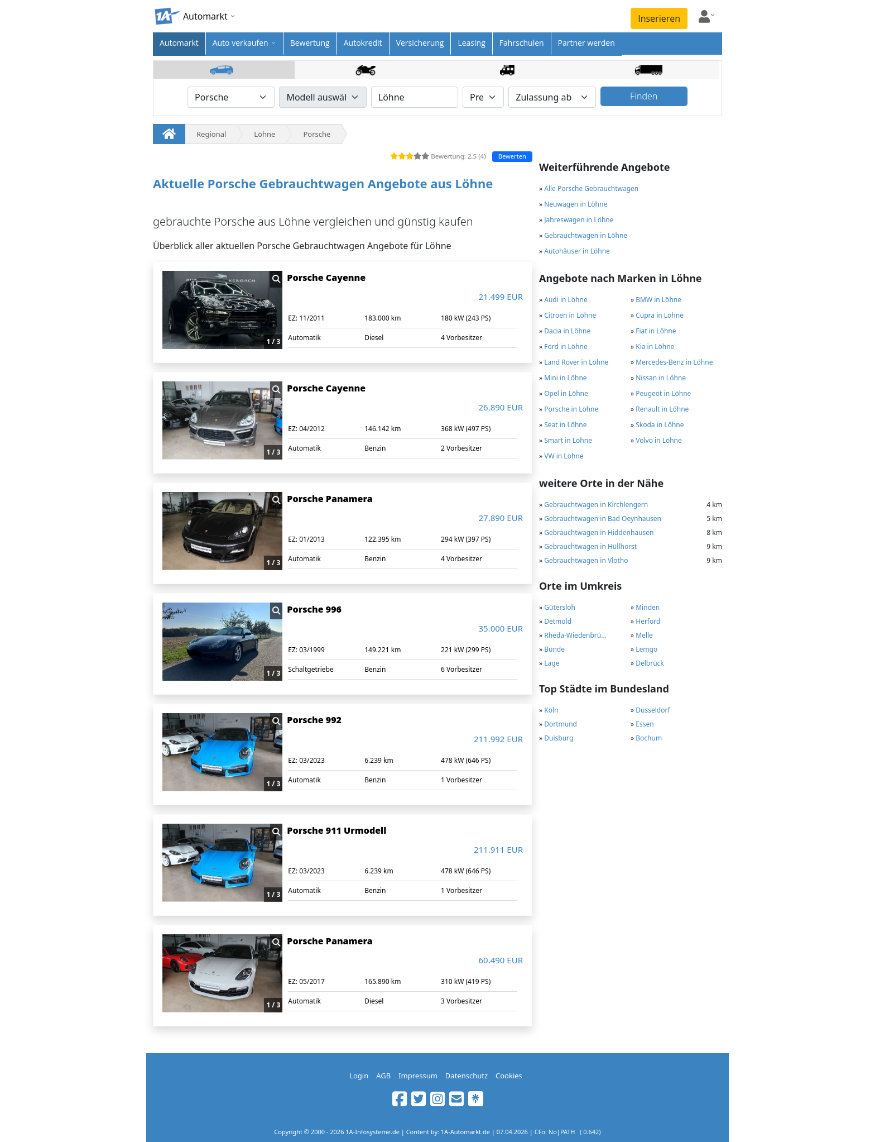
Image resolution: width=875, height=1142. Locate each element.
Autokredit (363, 42)
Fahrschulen (521, 42)
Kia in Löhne (655, 346)
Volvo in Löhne (659, 440)
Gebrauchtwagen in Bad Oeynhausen (602, 518)
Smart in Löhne (568, 440)
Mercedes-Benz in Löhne (674, 362)
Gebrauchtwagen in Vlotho (586, 560)
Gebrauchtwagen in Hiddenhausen (598, 532)
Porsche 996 (314, 609)
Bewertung (310, 42)
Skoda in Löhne (660, 424)
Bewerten (512, 156)
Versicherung (420, 42)
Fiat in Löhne (656, 331)
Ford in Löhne (566, 346)
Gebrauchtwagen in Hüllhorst (590, 546)
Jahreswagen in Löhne (578, 219)
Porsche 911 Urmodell (336, 830)
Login (358, 1076)
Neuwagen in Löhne (575, 204)
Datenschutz (466, 1076)
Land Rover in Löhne (576, 362)
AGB (383, 1076)
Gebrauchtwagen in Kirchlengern (596, 504)
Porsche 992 (314, 720)
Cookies (509, 1076)
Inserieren (659, 18)
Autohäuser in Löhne (577, 251)
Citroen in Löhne (570, 315)
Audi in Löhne (565, 299)
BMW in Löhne (658, 299)
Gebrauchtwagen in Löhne (585, 235)
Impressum (418, 1076)
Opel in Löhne (566, 393)
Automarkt (179, 42)
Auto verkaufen (240, 42)
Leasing (471, 42)
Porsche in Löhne (571, 409)
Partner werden (586, 42)
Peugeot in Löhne (663, 393)
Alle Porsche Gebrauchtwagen (591, 188)
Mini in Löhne (565, 378)
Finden (643, 96)
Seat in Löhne (565, 424)
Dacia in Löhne (567, 331)
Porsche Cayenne (326, 277)
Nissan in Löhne (661, 378)
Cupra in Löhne (660, 315)
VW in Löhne (563, 456)
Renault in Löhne (662, 409)
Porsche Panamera (329, 499)
